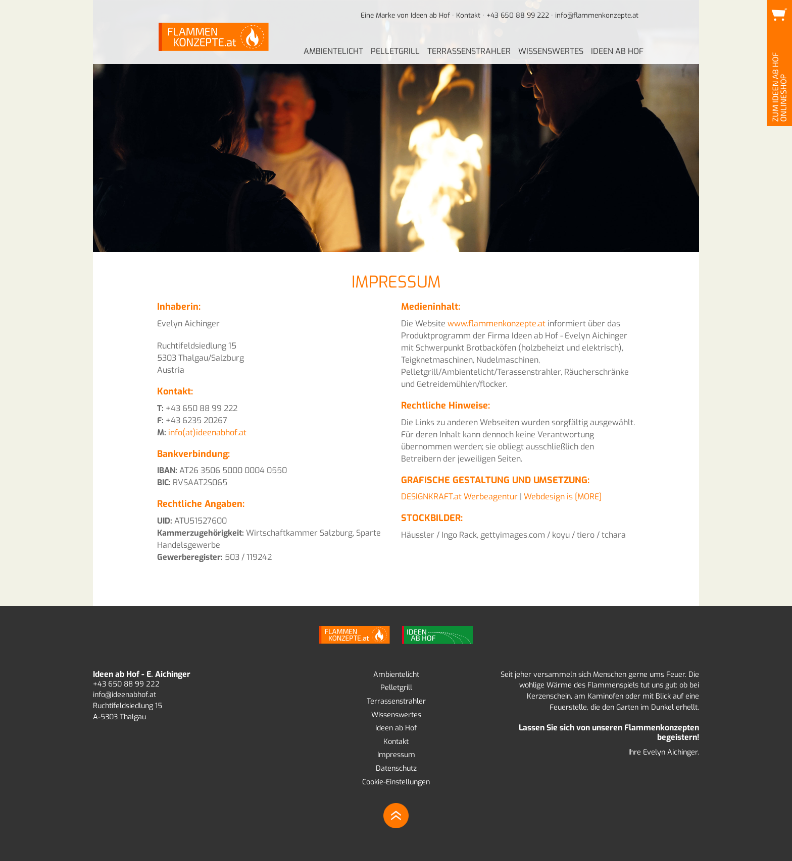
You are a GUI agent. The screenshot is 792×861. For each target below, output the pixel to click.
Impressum (396, 755)
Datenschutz (396, 768)
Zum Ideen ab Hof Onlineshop (779, 30)
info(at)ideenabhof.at (207, 432)
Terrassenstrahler (396, 701)
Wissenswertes (396, 715)
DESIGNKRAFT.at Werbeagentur (459, 496)
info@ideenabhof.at (124, 695)
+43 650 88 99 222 (517, 15)
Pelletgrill (396, 688)
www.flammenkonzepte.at (497, 323)
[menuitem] (333, 52)
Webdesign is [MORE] (563, 496)
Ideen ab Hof (396, 728)
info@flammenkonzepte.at (596, 15)
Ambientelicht (396, 674)
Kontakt (468, 15)
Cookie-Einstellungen (396, 782)
